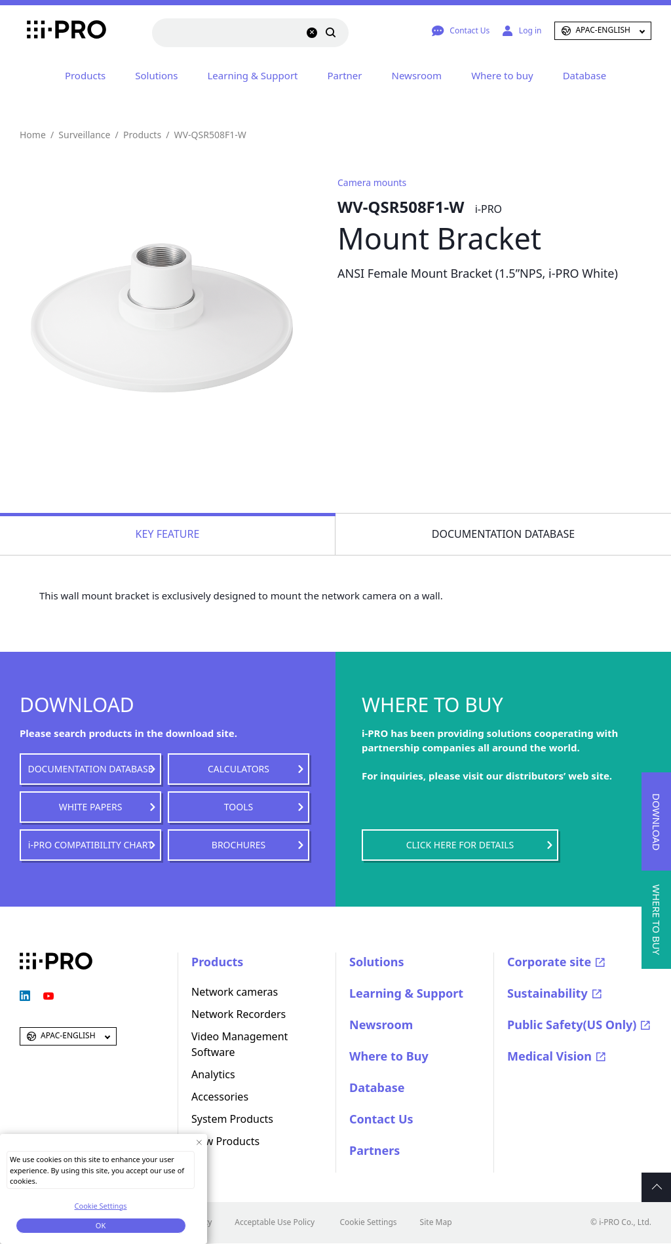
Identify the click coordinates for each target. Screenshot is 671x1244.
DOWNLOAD (656, 821)
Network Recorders (238, 1014)
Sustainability (547, 993)
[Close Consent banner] (199, 1142)
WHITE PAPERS (91, 807)
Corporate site (549, 962)
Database (584, 75)
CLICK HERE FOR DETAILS (460, 845)
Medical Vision (549, 1056)
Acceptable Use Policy (275, 1222)
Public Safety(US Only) (571, 1024)
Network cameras (234, 992)
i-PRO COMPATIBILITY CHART (90, 845)
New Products (225, 1141)
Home (33, 134)
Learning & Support (253, 75)
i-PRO (56, 30)
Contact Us (381, 1119)
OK (100, 1225)
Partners (374, 1150)
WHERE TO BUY (656, 919)
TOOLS (238, 807)
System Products (232, 1119)
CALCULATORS (238, 769)
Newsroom (417, 75)
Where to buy (502, 75)
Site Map (436, 1222)
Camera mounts (371, 182)
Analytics (213, 1074)
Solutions (156, 75)
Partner (345, 75)
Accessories (219, 1096)
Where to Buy (389, 1056)
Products (85, 75)
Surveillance (84, 134)
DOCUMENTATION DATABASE (90, 769)
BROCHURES (238, 845)
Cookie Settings (367, 1222)
